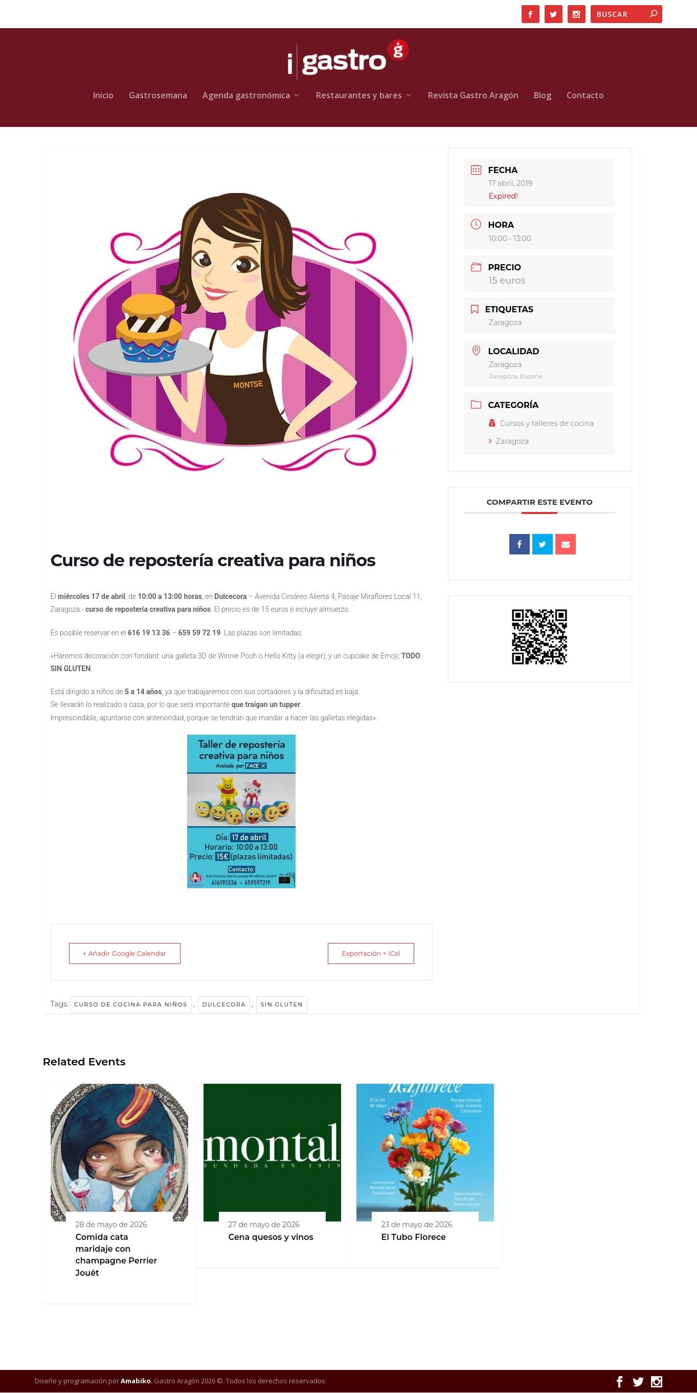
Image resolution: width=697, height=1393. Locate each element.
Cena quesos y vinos (271, 1237)
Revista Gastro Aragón (473, 96)
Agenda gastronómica (246, 96)
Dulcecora (224, 1005)
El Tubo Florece (413, 1237)
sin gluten (281, 1005)
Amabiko (136, 1381)
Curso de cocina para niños (131, 1005)
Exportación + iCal (366, 954)
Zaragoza (509, 441)
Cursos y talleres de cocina (541, 423)
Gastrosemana (158, 96)
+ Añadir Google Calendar (129, 954)
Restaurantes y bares (359, 96)
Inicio (103, 96)
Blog (542, 96)
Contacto (585, 96)
